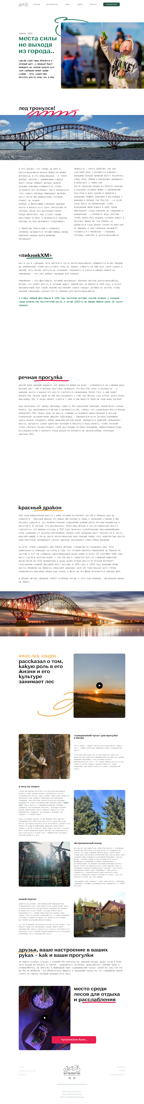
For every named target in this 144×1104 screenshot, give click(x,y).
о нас (22, 1067)
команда (36, 4)
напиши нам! (111, 4)
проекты (93, 4)
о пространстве (27, 1070)
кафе (67, 4)
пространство (52, 4)
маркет (80, 4)
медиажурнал (117, 1074)
